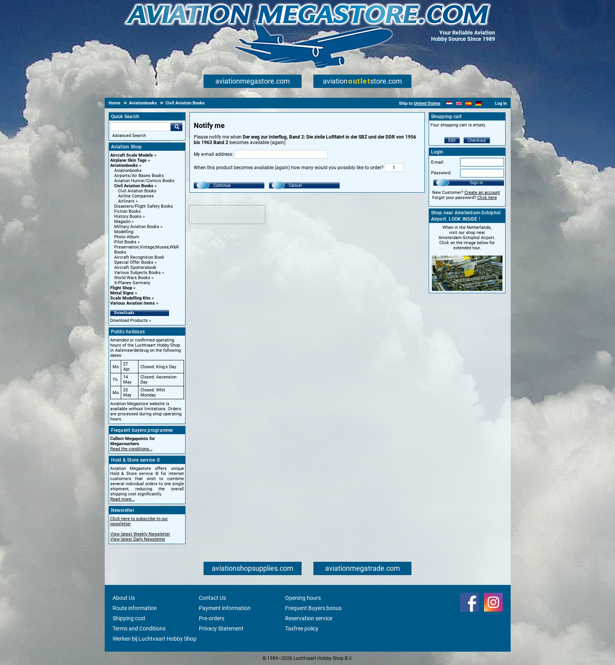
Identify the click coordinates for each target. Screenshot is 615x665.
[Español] (468, 103)
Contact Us (212, 598)
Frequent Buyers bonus (313, 608)
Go (176, 126)
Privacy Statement (221, 628)
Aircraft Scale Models (131, 155)
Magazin (122, 221)
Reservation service (308, 618)
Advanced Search (129, 135)
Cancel (295, 185)
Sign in (476, 182)
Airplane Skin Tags (128, 160)
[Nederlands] (449, 103)
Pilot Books (125, 242)
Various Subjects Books (137, 272)
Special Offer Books (133, 262)
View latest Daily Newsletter (138, 539)
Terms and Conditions (139, 628)
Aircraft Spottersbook (135, 267)
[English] (459, 103)
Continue (222, 185)
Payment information (225, 608)
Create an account (482, 192)
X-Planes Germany (132, 282)
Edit (452, 140)
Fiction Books (127, 211)
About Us (124, 598)
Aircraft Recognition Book (139, 257)
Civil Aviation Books (133, 185)
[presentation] (227, 214)
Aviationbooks (124, 165)
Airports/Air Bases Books (139, 175)
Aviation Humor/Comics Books (144, 180)
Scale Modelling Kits (130, 298)
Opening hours (303, 598)
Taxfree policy (301, 628)
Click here (487, 197)
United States (427, 103)
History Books (128, 216)
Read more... (122, 499)
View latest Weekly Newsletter (140, 534)
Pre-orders (211, 618)
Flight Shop (121, 287)
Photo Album (126, 236)
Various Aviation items (132, 303)
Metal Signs (122, 293)
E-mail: (437, 162)
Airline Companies (136, 196)
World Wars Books (132, 277)
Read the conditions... (131, 448)
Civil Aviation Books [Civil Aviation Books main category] (137, 191)
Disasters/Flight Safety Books (143, 206)
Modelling (123, 231)
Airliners (126, 201)
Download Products (129, 320)
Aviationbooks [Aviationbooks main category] (128, 170)
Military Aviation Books (136, 226)
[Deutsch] (478, 103)
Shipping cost (129, 618)
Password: (441, 172)
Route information (135, 608)
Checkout (477, 140)
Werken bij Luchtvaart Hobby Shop (155, 639)
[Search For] (140, 126)
